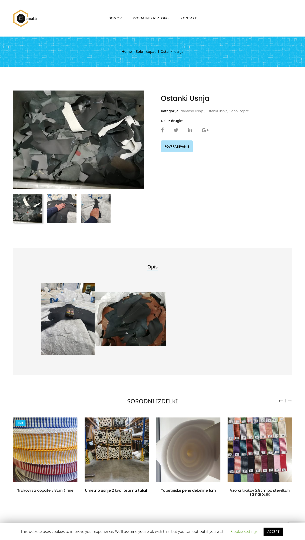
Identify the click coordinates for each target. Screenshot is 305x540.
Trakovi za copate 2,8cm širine (45, 490)
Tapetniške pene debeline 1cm (188, 490)
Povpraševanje (176, 146)
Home (127, 51)
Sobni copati (146, 51)
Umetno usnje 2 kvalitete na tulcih (116, 490)
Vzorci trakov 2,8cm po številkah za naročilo (260, 492)
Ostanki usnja (217, 110)
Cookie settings (244, 531)
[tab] (152, 267)
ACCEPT (273, 531)
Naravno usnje (192, 110)
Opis (152, 266)
